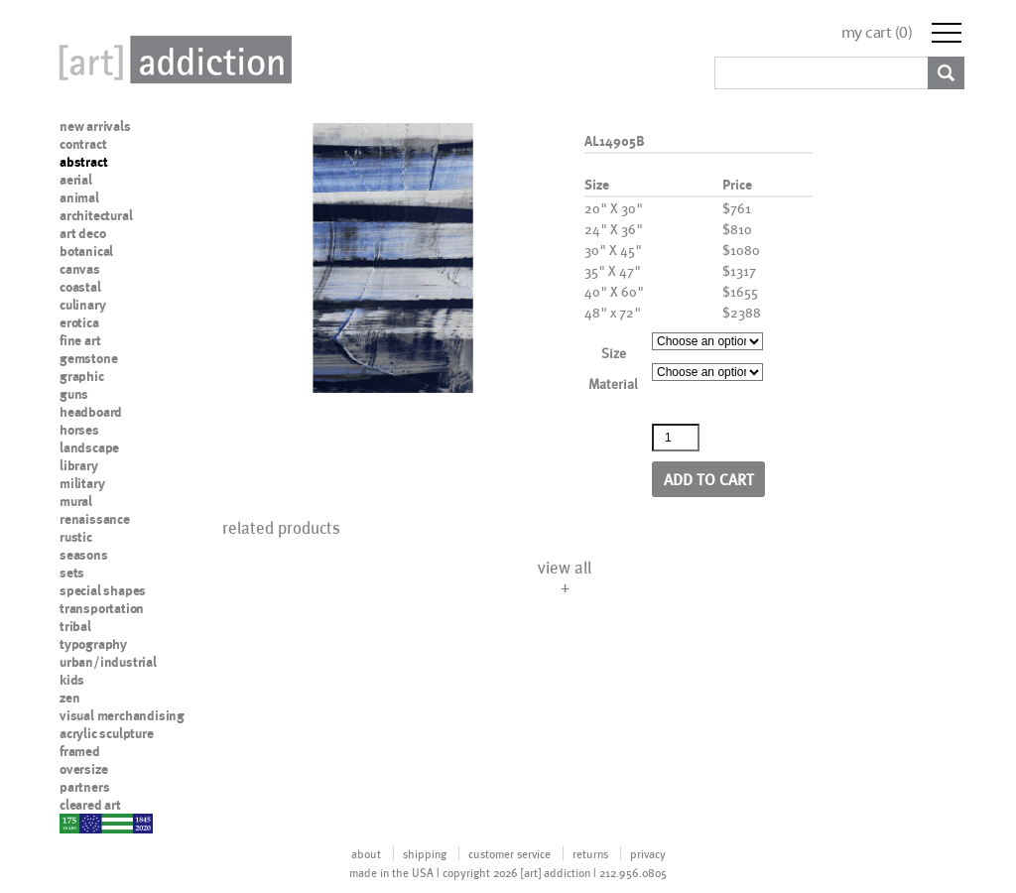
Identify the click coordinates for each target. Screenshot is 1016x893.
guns (74, 394)
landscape (89, 447)
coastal (80, 287)
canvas (80, 269)
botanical (86, 251)
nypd (74, 822)
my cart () (877, 32)
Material (613, 383)
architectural (96, 215)
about (366, 853)
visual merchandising (122, 715)
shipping (424, 853)
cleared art (90, 805)
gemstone (88, 358)
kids (72, 680)
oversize (83, 769)
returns (590, 853)
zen (69, 697)
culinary (82, 305)
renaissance (95, 519)
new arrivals (95, 126)
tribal (75, 626)
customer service (509, 853)
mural (76, 501)
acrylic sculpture (107, 733)
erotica (79, 322)
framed (80, 751)
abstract (83, 162)
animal (79, 197)
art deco (82, 233)
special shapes (103, 590)
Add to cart (709, 478)
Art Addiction (172, 59)
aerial (76, 180)
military (82, 483)
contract (83, 144)
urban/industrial (108, 662)
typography (93, 644)
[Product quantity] (675, 437)
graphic (82, 376)
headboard (91, 412)
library (79, 465)
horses (79, 430)
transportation (102, 608)
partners (84, 787)
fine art (80, 340)
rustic (76, 537)
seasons (84, 555)
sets (72, 572)
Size (613, 352)
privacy (648, 853)
